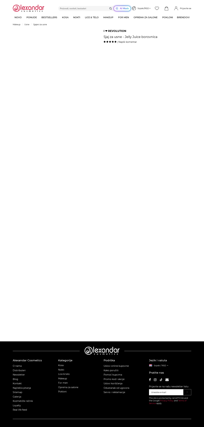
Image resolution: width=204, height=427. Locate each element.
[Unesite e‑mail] (166, 392)
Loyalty (17, 405)
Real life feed (20, 409)
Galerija (17, 396)
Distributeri (19, 370)
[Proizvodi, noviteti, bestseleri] (94, 8)
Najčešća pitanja (22, 388)
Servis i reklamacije (114, 392)
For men (63, 382)
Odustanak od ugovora (116, 388)
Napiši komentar (127, 41)
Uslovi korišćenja (113, 383)
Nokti (61, 369)
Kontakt (17, 383)
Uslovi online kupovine (116, 365)
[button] (166, 8)
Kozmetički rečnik (23, 401)
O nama (17, 365)
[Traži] (110, 8)
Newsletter (19, 374)
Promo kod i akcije (114, 379)
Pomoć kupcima (113, 374)
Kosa (61, 365)
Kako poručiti (111, 370)
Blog (15, 379)
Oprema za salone (68, 387)
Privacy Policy (167, 400)
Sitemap (17, 392)
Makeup (62, 378)
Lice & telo (64, 374)
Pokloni (62, 391)
